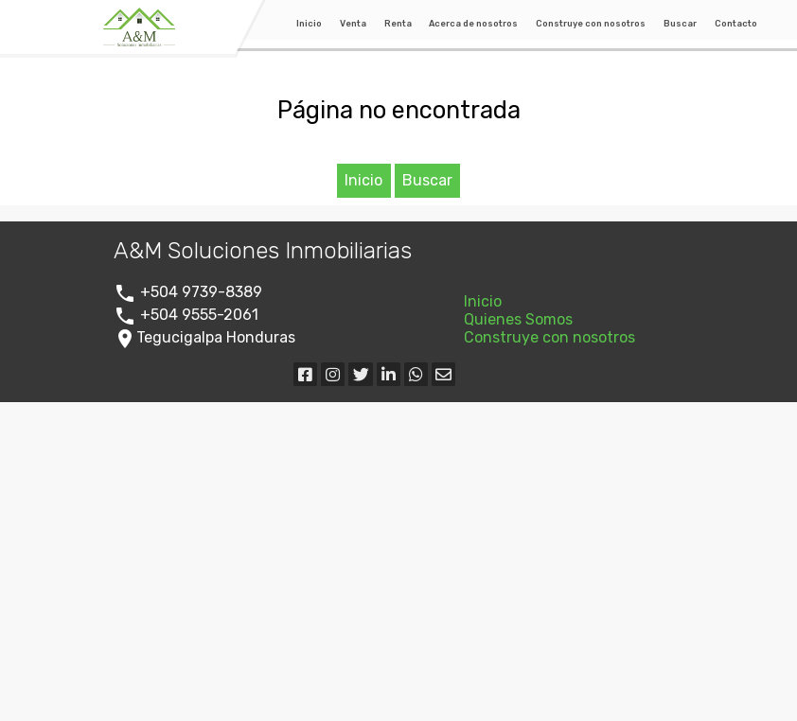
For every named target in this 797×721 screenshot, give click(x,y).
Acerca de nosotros (473, 23)
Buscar (680, 23)
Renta (398, 23)
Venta (353, 23)
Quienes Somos (518, 319)
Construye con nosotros (591, 23)
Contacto (736, 23)
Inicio (309, 23)
